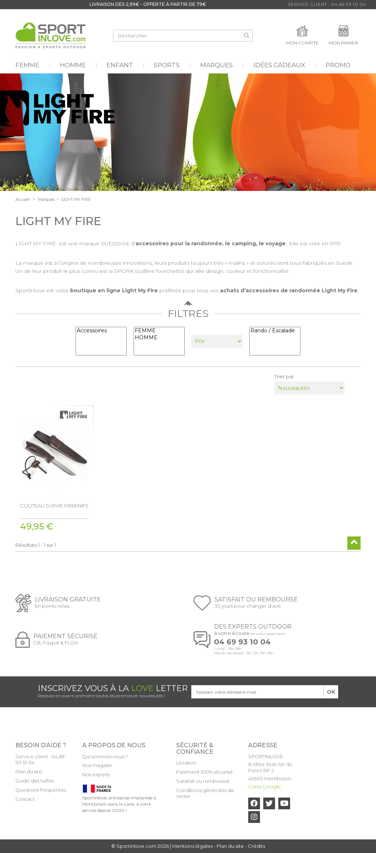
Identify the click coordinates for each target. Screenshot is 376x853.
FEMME (159, 330)
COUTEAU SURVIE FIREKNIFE (54, 506)
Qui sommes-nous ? (105, 756)
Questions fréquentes (40, 790)
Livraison (186, 763)
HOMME (159, 337)
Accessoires (101, 330)
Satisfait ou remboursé (202, 781)
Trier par (284, 376)
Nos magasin (97, 765)
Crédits (256, 846)
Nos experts (96, 774)
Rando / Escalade (275, 330)
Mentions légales (192, 846)
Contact (25, 799)
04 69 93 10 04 (242, 642)
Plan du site (28, 771)
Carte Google (264, 786)
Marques (46, 199)
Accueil (22, 199)
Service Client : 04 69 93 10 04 (327, 4)
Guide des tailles (34, 781)
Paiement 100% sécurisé (204, 772)
